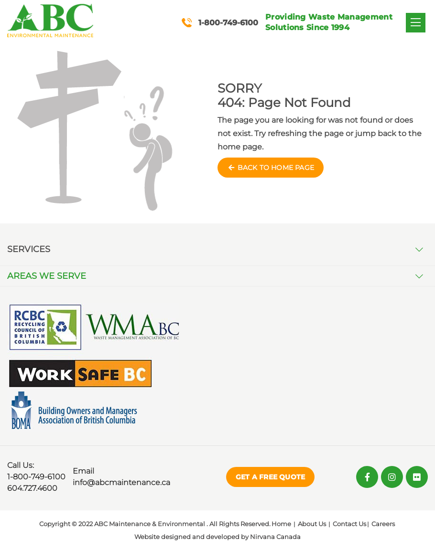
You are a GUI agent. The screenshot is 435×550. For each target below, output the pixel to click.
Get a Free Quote (270, 477)
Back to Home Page (270, 167)
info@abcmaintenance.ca (121, 482)
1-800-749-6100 (36, 476)
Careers (383, 524)
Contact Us (349, 524)
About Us (312, 524)
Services (28, 249)
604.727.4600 (32, 488)
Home (281, 524)
